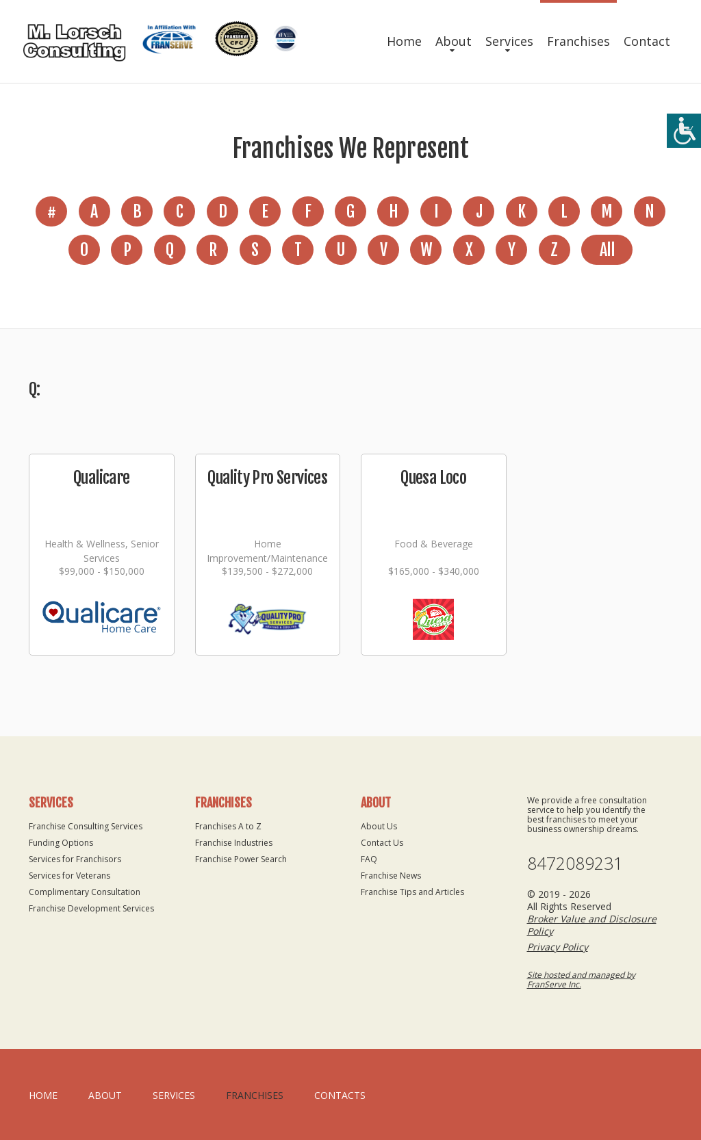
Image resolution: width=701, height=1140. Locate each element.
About (453, 41)
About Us (379, 826)
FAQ (369, 859)
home (43, 1095)
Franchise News (391, 875)
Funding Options (61, 842)
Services (509, 41)
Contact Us (382, 842)
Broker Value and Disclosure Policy (592, 924)
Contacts (340, 1095)
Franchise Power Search (241, 859)
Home (404, 41)
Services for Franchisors (75, 859)
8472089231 (575, 863)
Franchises (578, 41)
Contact (647, 41)
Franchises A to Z (228, 826)
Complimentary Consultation (84, 892)
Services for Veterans (69, 875)
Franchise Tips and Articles (412, 892)
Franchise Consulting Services (85, 826)
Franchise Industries (233, 842)
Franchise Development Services (91, 908)
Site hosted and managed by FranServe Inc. (581, 979)
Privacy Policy (557, 946)
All (607, 249)
